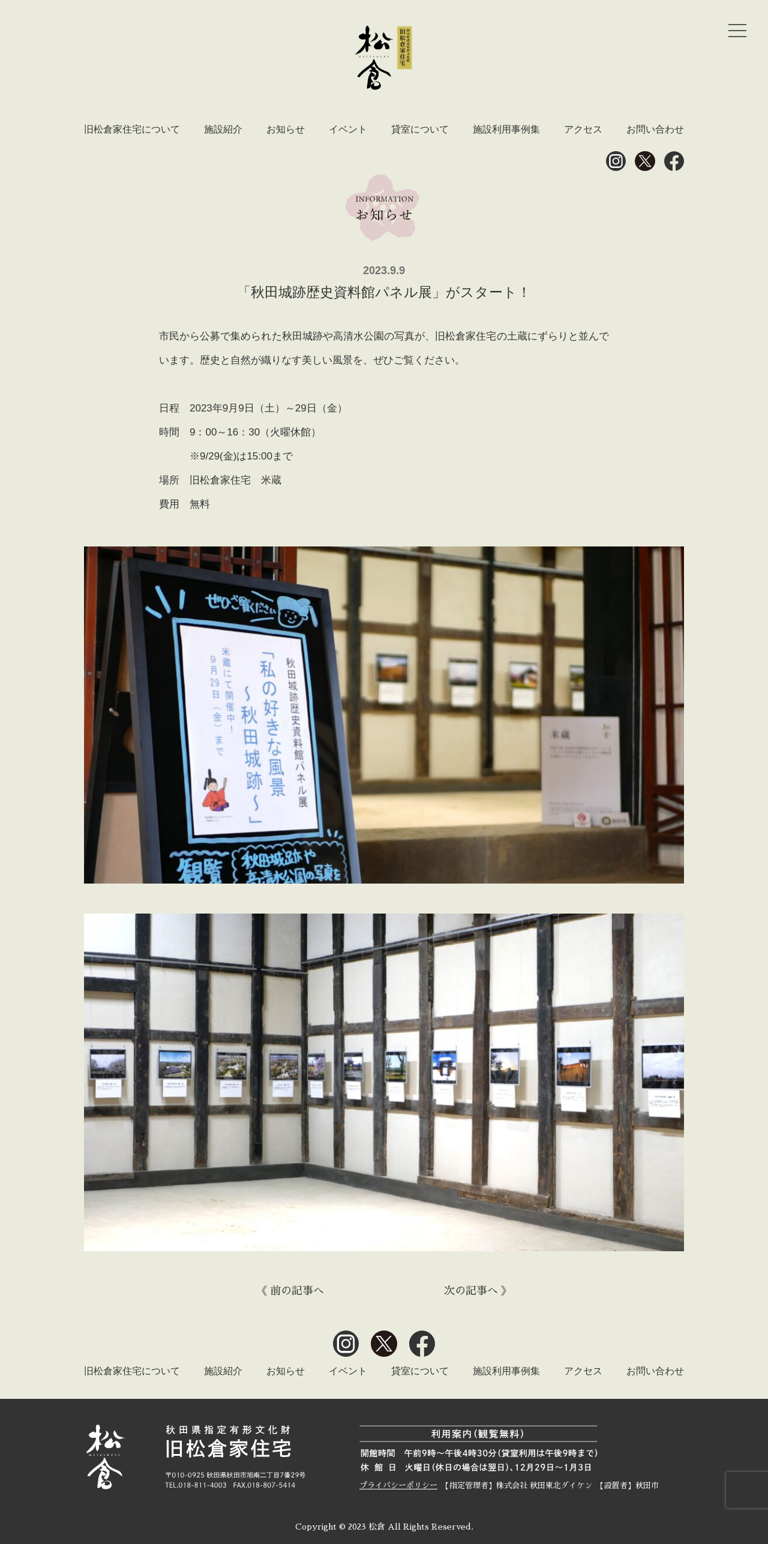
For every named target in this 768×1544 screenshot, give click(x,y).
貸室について (420, 129)
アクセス (583, 129)
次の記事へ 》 (478, 1290)
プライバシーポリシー (398, 1485)
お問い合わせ (655, 129)
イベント (348, 129)
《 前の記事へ (290, 1290)
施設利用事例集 (506, 129)
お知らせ (285, 129)
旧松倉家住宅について (132, 129)
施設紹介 (223, 129)
